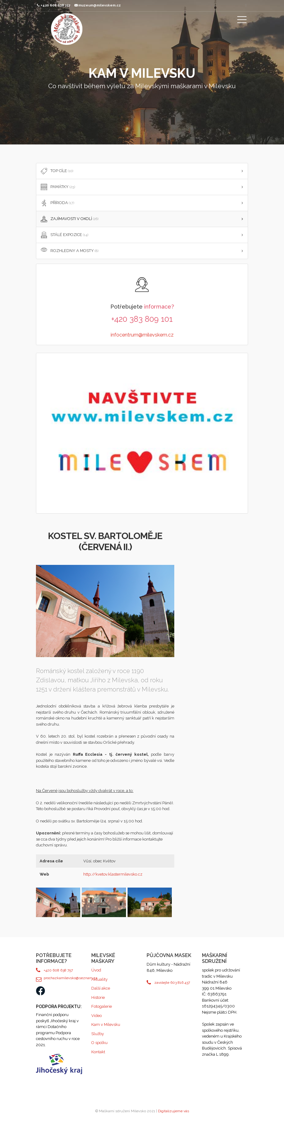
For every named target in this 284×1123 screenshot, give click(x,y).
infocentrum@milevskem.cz (142, 335)
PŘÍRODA (56, 203)
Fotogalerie (101, 1006)
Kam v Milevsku (105, 1024)
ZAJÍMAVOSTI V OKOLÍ (68, 219)
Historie (98, 997)
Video (96, 1015)
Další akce (100, 988)
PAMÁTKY (57, 187)
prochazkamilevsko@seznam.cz (63, 978)
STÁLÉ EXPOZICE (63, 235)
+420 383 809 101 (142, 319)
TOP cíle (56, 171)
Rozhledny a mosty (68, 251)
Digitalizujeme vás (173, 1111)
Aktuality (99, 979)
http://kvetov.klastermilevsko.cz (112, 874)
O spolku (99, 1042)
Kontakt (98, 1052)
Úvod (96, 970)
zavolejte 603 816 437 (172, 982)
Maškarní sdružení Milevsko (66, 29)
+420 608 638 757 (58, 970)
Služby (97, 1033)
